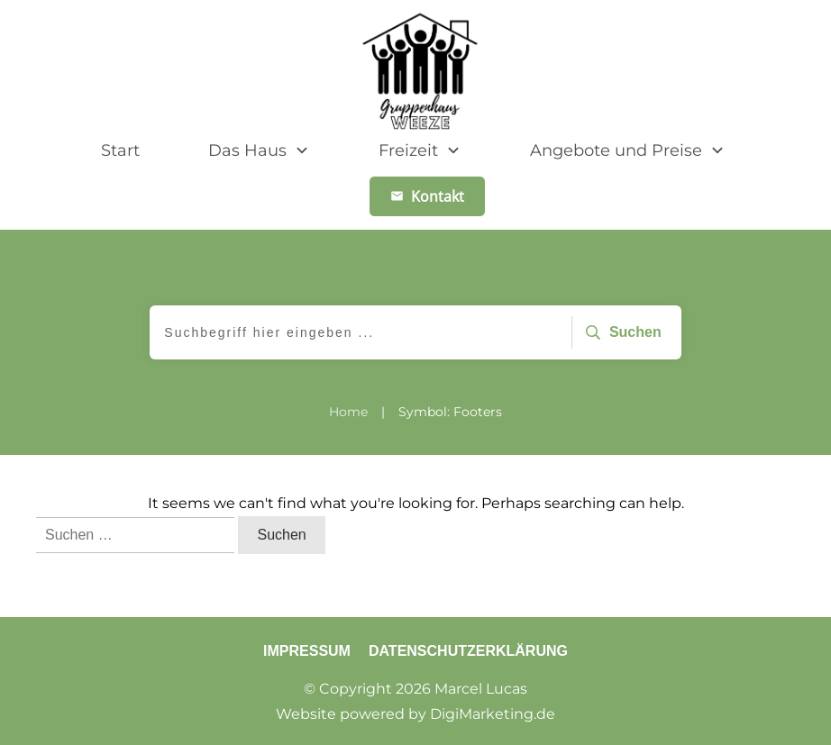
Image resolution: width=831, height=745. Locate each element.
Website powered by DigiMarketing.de (415, 713)
